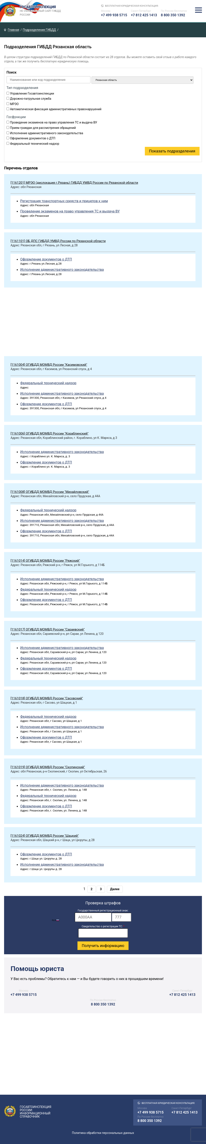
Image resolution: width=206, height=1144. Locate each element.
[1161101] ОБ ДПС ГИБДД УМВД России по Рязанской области (58, 241)
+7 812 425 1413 (144, 15)
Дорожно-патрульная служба (30, 98)
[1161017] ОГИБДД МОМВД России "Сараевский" (48, 629)
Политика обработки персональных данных (103, 1133)
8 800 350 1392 (173, 15)
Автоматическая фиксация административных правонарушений (55, 109)
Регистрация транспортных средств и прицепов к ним (64, 201)
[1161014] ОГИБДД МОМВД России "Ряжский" (45, 561)
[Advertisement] (103, 323)
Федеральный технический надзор (34, 143)
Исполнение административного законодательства (46, 133)
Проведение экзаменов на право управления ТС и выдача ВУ (53, 122)
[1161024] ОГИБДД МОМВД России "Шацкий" (45, 836)
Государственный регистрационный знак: (103, 910)
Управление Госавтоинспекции (32, 93)
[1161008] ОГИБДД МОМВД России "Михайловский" (50, 492)
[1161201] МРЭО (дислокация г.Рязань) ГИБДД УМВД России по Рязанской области (74, 183)
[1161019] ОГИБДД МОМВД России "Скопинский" (48, 767)
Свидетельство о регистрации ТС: (103, 926)
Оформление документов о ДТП (32, 138)
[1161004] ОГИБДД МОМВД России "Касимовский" (49, 365)
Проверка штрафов (103, 903)
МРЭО (14, 104)
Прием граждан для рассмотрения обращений (43, 127)
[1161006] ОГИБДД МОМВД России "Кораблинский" (49, 433)
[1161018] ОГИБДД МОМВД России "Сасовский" (47, 698)
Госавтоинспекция (41, 11)
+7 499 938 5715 (114, 15)
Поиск (11, 72)
